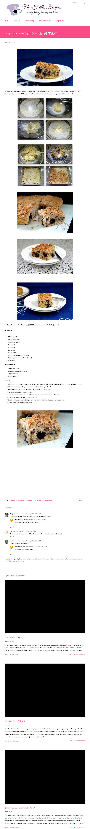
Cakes (29, 500)
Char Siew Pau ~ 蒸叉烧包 (15, 721)
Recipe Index (59, 21)
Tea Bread (49, 500)
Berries (14, 500)
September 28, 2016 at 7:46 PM (36, 519)
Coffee (36, 500)
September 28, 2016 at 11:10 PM (36, 547)
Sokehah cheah (20, 519)
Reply (12, 527)
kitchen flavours (15, 541)
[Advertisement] (45, 476)
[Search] (76, 3)
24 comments (14, 827)
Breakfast (22, 500)
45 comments (14, 654)
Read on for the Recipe (77, 654)
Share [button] (81, 500)
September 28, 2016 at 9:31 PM (31, 541)
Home (6, 21)
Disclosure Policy (44, 21)
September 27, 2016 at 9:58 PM (26, 531)
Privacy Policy (29, 21)
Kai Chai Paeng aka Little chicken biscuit (20, 808)
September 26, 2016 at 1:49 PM (31, 514)
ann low (12, 531)
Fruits (41, 500)
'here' (44, 325)
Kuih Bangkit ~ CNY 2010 (15, 637)
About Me (16, 21)
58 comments (14, 741)
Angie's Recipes (15, 514)
